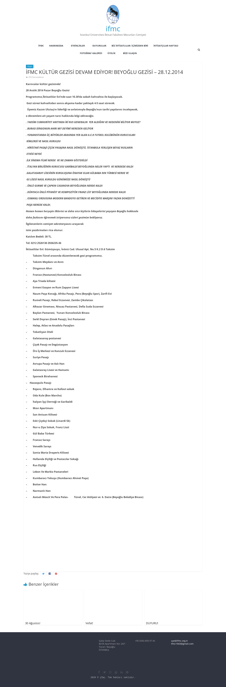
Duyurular (99, 45)
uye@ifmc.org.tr (179, 640)
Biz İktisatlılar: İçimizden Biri (130, 45)
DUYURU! (152, 623)
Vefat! (89, 623)
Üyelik (111, 53)
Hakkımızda (56, 45)
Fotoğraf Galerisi (91, 53)
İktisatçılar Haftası (165, 45)
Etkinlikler (78, 45)
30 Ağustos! (32, 623)
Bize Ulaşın (130, 53)
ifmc (113, 28)
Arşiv (29, 66)
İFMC (41, 45)
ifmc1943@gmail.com (182, 643)
